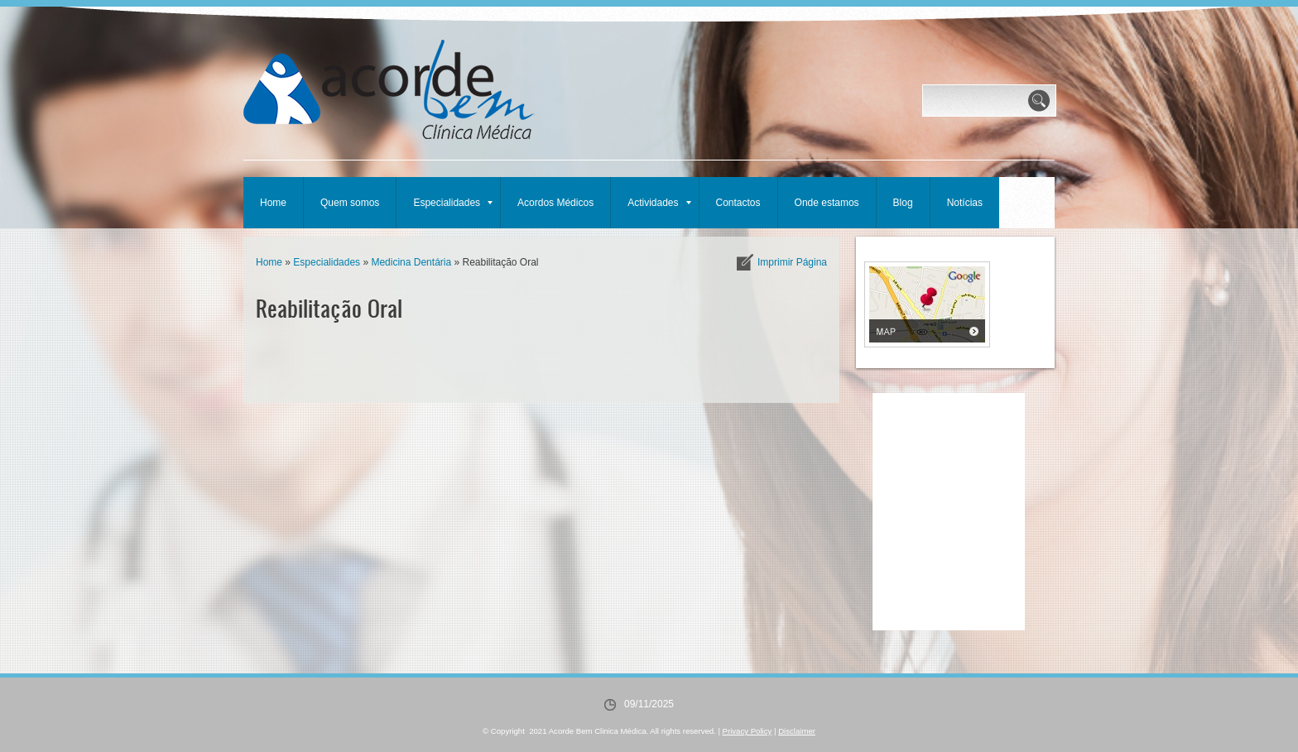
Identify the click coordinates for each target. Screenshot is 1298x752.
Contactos (738, 202)
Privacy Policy (747, 730)
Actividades (658, 202)
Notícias (965, 202)
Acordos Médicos (555, 202)
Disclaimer (796, 730)
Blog (903, 202)
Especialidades (453, 202)
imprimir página (792, 262)
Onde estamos (827, 202)
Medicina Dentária (411, 262)
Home (273, 202)
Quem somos (349, 202)
